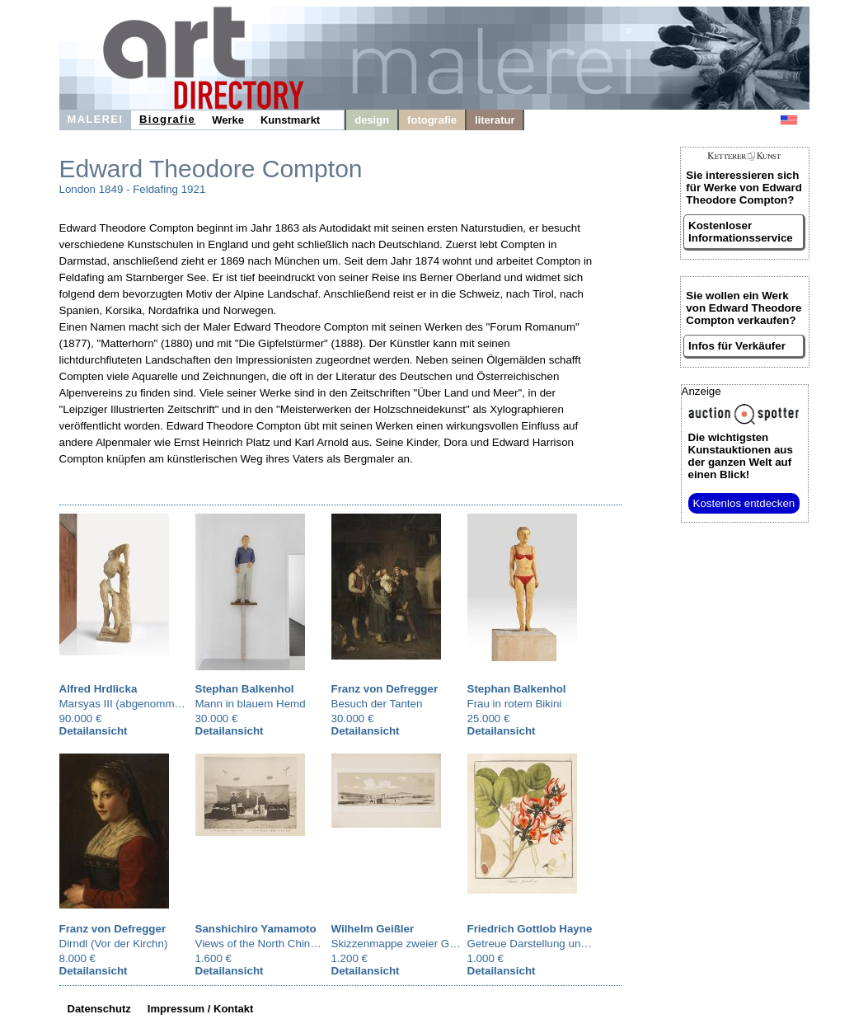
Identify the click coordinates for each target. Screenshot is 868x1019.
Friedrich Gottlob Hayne (530, 929)
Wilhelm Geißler (373, 929)
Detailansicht (93, 731)
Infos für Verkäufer (737, 346)
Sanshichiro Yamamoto (256, 929)
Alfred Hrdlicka (98, 689)
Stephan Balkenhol (244, 689)
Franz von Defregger (385, 689)
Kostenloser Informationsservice (740, 231)
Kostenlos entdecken (744, 503)
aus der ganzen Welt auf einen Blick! (740, 456)
